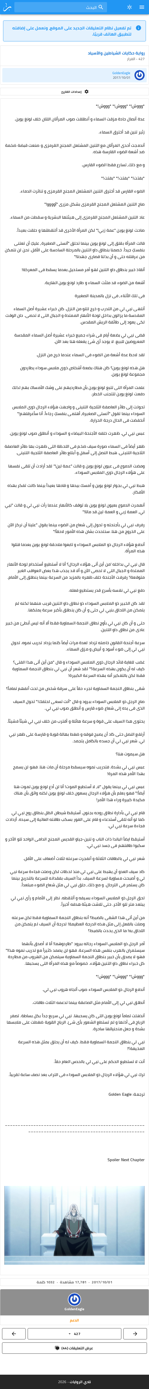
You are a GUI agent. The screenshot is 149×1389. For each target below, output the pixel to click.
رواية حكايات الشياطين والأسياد (116, 53)
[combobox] (60, 7)
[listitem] (74, 75)
